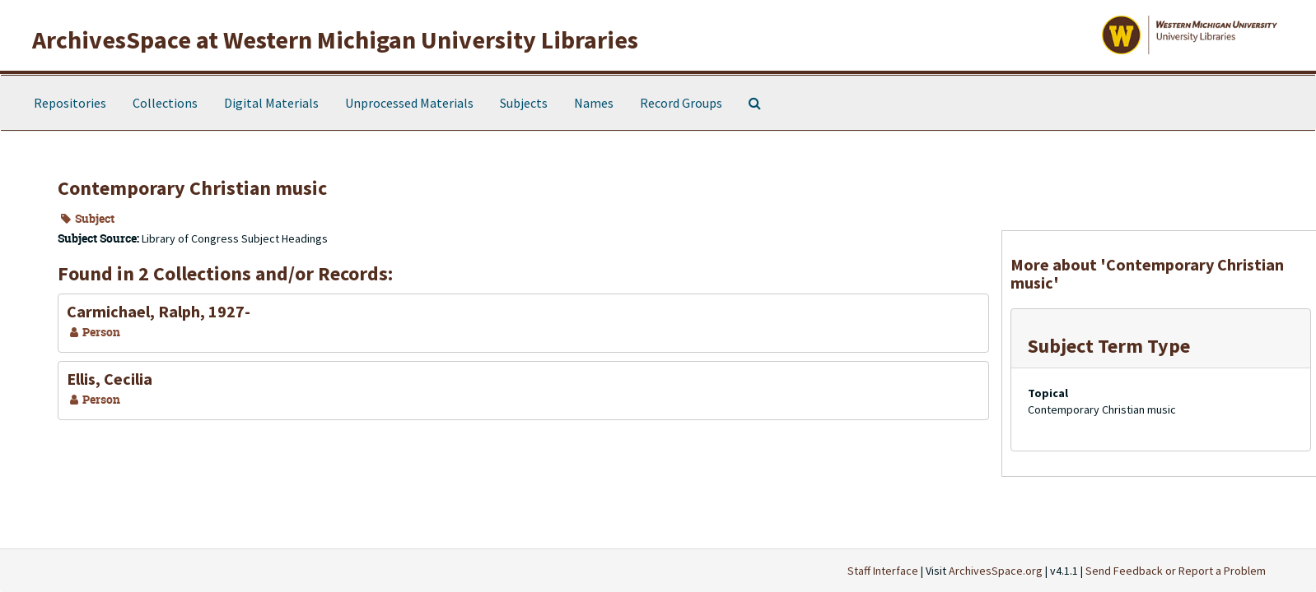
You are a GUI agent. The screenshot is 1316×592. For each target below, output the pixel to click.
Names (594, 103)
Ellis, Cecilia (109, 378)
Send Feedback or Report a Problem (1175, 570)
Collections (165, 103)
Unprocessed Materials (409, 103)
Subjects (524, 103)
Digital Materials (271, 103)
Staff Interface (882, 570)
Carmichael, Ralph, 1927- (158, 311)
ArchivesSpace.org (996, 570)
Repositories (70, 103)
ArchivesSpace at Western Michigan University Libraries (335, 39)
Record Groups (681, 103)
